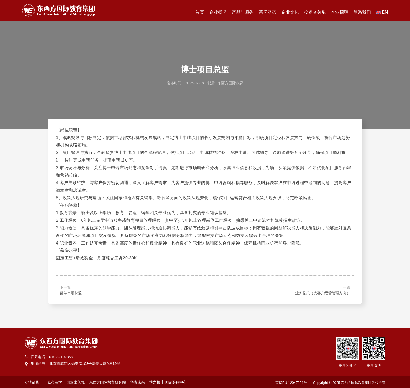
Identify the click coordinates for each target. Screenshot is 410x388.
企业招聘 (339, 12)
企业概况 (218, 12)
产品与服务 (243, 12)
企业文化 (290, 12)
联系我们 (362, 12)
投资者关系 (315, 12)
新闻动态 (267, 12)
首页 (199, 12)
